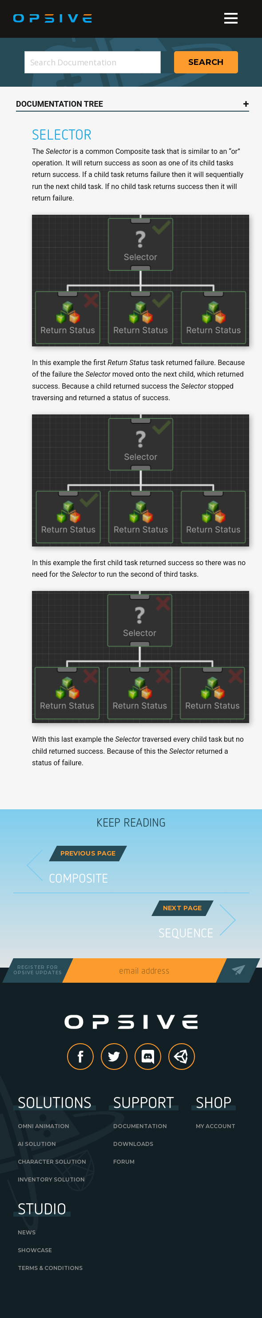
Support (143, 1102)
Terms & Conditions (50, 1268)
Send (238, 970)
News (27, 1232)
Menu (231, 18)
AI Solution (37, 1144)
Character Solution (52, 1161)
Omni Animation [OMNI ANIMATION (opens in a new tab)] (43, 1126)
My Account (215, 1126)
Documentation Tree (59, 103)
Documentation (140, 1126)
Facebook (93, 1057)
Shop (213, 1102)
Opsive (53, 18)
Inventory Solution (51, 1179)
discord (160, 1057)
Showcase (35, 1250)
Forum (124, 1161)
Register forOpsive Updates (37, 970)
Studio (42, 1208)
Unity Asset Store (182, 1061)
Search (206, 62)
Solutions (54, 1102)
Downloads (133, 1144)
